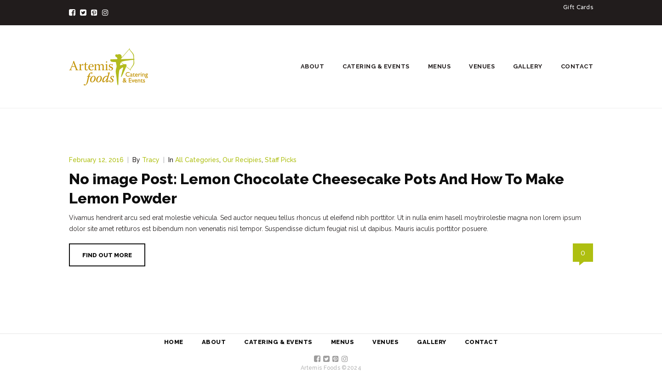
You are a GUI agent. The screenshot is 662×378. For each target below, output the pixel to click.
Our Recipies (242, 160)
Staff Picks (281, 160)
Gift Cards (578, 8)
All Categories (197, 160)
